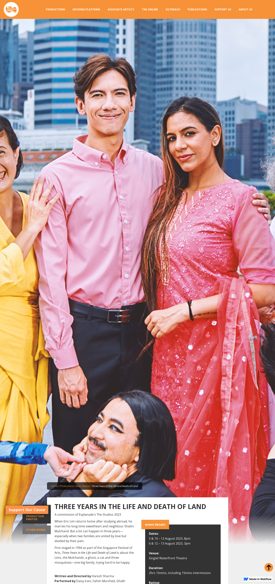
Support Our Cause (27, 509)
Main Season (83, 486)
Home (54, 486)
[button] (55, 9)
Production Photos (35, 517)
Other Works (36, 530)
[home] (11, 9)
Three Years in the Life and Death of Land (115, 486)
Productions (67, 486)
